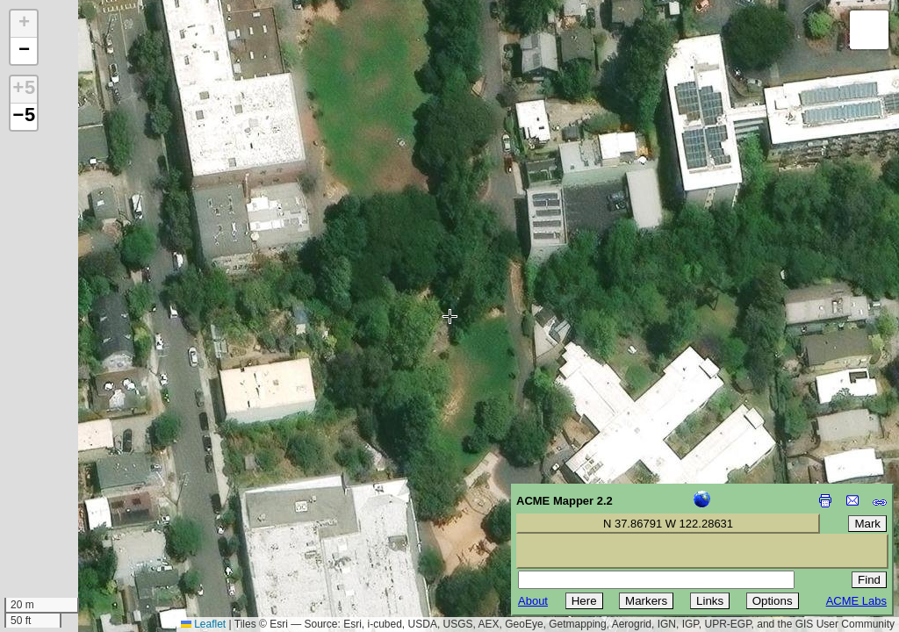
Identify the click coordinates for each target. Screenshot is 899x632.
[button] (24, 24)
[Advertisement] (93, 507)
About (533, 600)
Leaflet (203, 624)
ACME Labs (856, 600)
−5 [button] (23, 117)
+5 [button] (23, 89)
